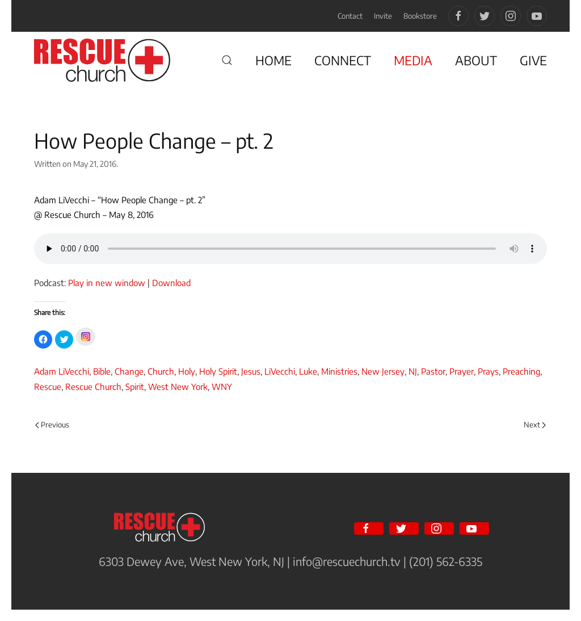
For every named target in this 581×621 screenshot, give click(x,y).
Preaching (521, 371)
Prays (488, 371)
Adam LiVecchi (61, 371)
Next (535, 424)
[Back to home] (102, 60)
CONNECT (342, 60)
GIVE (533, 60)
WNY (222, 386)
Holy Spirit (218, 371)
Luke (308, 371)
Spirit (134, 386)
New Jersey (383, 371)
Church (161, 371)
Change (129, 371)
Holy (186, 371)
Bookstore (420, 15)
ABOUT (476, 60)
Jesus (250, 371)
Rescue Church (93, 386)
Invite (383, 15)
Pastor (433, 371)
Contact (350, 15)
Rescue (47, 386)
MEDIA (413, 60)
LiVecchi (279, 371)
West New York (178, 386)
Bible (102, 371)
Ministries (339, 371)
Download (171, 283)
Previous (52, 424)
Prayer (461, 371)
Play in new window (106, 283)
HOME (273, 60)
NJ (413, 371)
